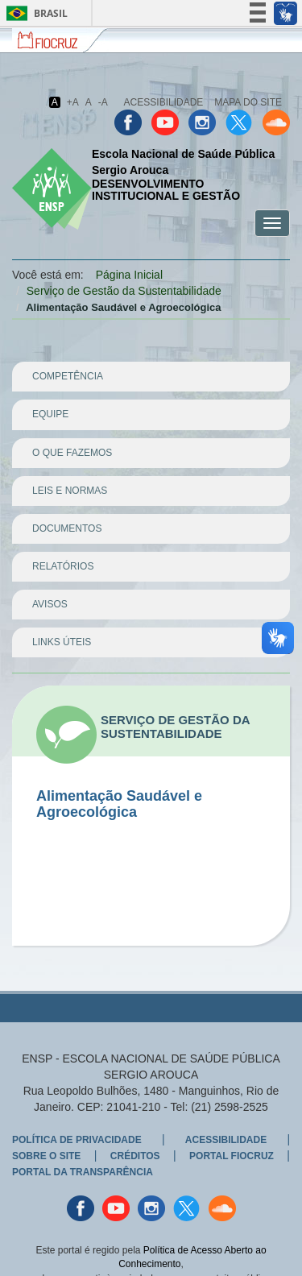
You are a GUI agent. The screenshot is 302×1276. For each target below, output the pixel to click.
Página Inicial (129, 274)
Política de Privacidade (77, 1140)
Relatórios (62, 566)
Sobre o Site (46, 1156)
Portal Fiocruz (231, 1156)
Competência (67, 376)
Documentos (66, 528)
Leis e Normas (69, 490)
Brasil (34, 13)
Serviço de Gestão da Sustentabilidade (124, 290)
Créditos (135, 1156)
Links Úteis (61, 642)
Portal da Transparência (82, 1172)
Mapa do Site (248, 102)
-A (103, 102)
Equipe (50, 414)
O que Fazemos (72, 452)
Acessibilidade (164, 102)
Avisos (50, 604)
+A (73, 102)
